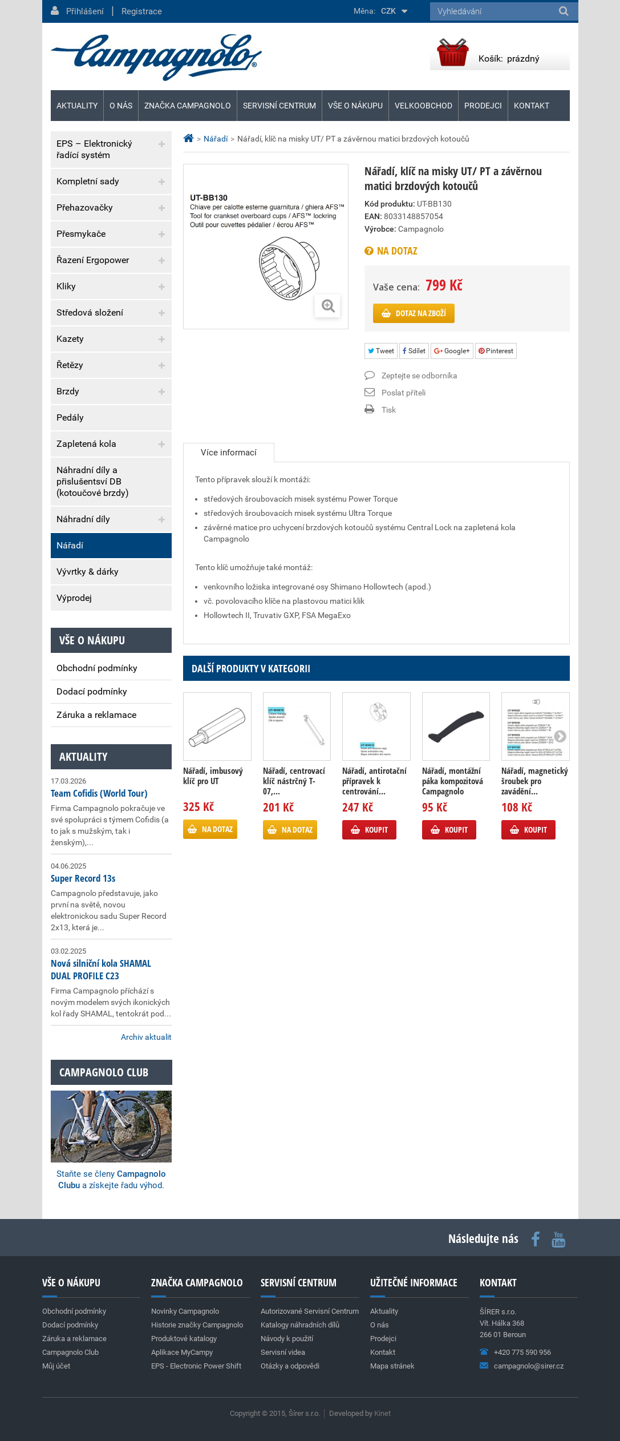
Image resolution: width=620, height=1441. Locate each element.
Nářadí (69, 545)
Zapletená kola (86, 443)
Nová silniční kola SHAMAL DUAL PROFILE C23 (101, 969)
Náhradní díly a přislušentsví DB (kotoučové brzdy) (92, 481)
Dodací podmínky (91, 691)
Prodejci (483, 105)
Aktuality (83, 756)
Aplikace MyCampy (182, 1352)
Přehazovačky (84, 207)
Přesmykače (81, 233)
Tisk (389, 409)
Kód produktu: (389, 203)
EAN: (373, 216)
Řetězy (69, 365)
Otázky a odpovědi (290, 1366)
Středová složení (89, 312)
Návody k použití (287, 1338)
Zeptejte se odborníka (419, 375)
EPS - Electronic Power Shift (196, 1366)
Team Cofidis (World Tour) (99, 793)
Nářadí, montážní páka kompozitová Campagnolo (452, 780)
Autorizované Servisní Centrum (310, 1311)
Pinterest (496, 351)
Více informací (229, 452)
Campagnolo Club (70, 1352)
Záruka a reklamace (96, 714)
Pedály (70, 417)
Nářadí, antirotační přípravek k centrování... (374, 780)
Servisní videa (283, 1352)
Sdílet (414, 351)
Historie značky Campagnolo (197, 1325)
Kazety (70, 338)
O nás (121, 105)
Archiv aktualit (146, 1037)
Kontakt (531, 105)
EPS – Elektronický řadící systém (94, 149)
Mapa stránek (392, 1366)
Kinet (382, 1413)
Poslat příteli (404, 392)
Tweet (381, 351)
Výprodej (74, 597)
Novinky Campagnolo (185, 1311)
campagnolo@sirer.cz (529, 1366)
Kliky (66, 286)
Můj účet (56, 1366)
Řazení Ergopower (92, 260)
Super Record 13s (83, 878)
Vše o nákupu (355, 105)
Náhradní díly (83, 519)
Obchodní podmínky (96, 668)
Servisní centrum (279, 105)
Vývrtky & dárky (87, 571)
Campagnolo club (103, 1072)
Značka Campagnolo (187, 105)
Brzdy (67, 391)
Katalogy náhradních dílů (300, 1325)
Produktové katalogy (184, 1338)
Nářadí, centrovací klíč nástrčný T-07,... (294, 780)
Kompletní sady (87, 181)
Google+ (452, 351)
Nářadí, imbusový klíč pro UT (213, 775)
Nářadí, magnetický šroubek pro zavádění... (534, 780)
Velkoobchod (423, 105)
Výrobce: (380, 228)
